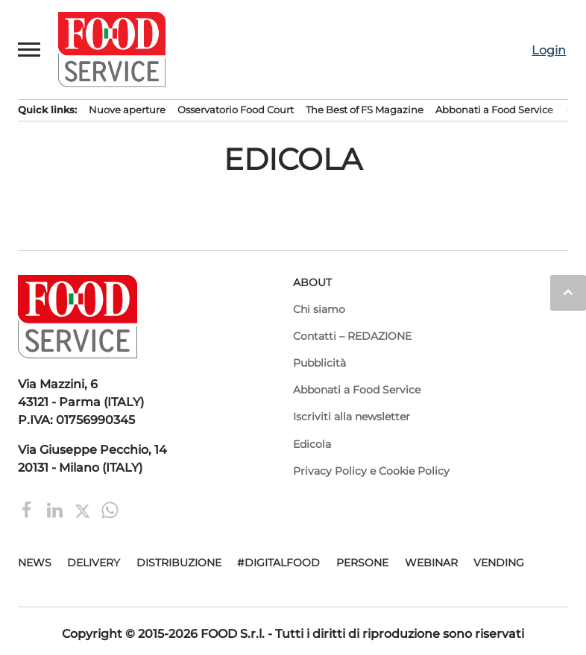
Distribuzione (178, 562)
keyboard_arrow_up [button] (568, 292)
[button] (30, 49)
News (34, 562)
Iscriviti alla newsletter (351, 416)
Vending (498, 562)
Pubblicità (319, 363)
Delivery (93, 562)
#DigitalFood (278, 562)
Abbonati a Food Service (494, 110)
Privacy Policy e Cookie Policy (371, 471)
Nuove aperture (127, 110)
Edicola (312, 444)
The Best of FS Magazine (364, 110)
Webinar (431, 562)
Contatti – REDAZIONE (352, 336)
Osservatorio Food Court (235, 110)
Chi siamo (319, 309)
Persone (362, 562)
